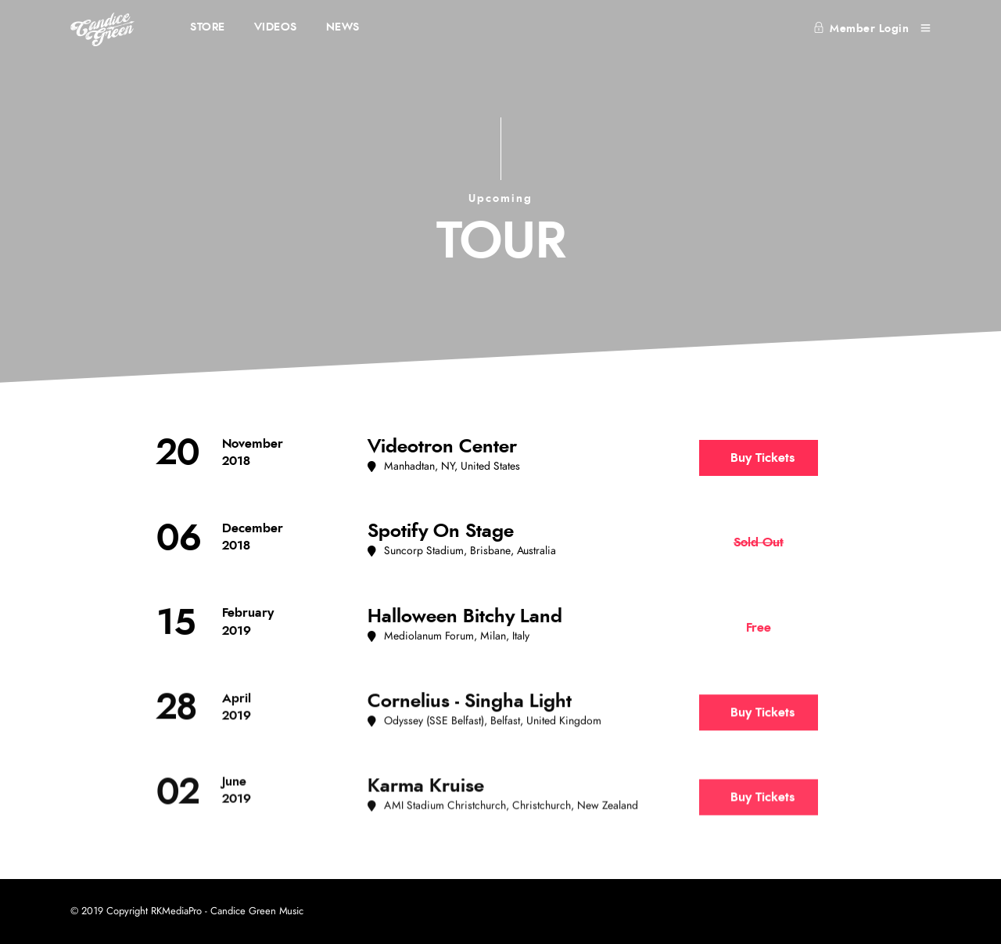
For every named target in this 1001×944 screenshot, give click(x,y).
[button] (444, 467)
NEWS (343, 27)
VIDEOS (275, 27)
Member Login (861, 28)
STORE (207, 27)
